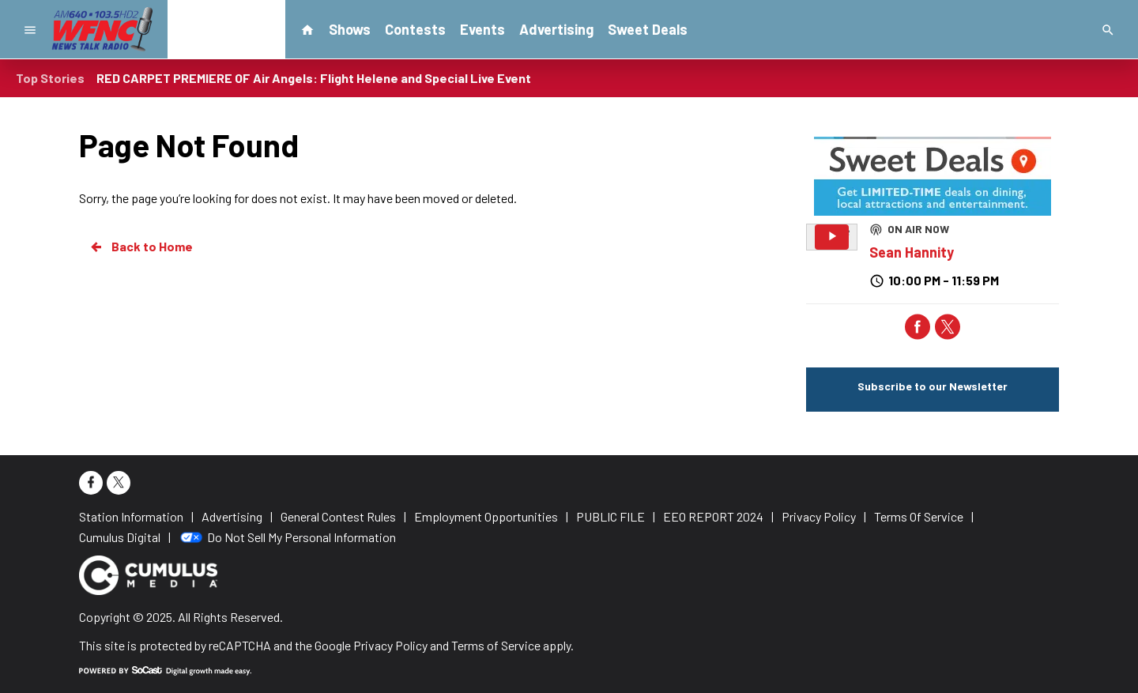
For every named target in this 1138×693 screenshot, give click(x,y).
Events (482, 29)
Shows (350, 29)
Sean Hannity (911, 252)
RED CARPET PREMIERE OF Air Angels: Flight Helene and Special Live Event (313, 77)
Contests (415, 29)
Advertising (556, 29)
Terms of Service (496, 645)
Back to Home (141, 246)
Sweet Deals (648, 29)
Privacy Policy (390, 645)
